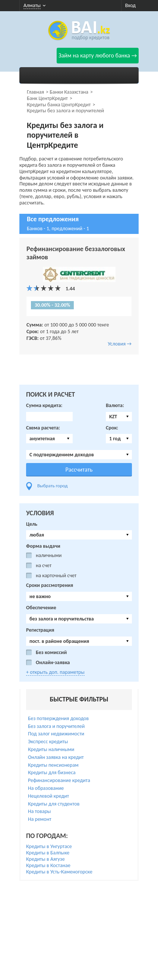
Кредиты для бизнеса (52, 772)
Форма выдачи (43, 546)
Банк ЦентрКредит (47, 98)
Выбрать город (52, 485)
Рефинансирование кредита (59, 780)
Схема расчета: (43, 428)
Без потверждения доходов (58, 718)
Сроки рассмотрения (49, 585)
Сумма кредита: (44, 406)
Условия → (120, 344)
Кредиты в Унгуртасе (49, 846)
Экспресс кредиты (48, 741)
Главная (35, 92)
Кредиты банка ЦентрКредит (59, 104)
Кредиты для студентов (53, 804)
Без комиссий (51, 653)
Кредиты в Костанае (48, 865)
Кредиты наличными (51, 749)
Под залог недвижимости (56, 734)
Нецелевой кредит (48, 796)
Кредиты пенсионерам (53, 765)
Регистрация (40, 630)
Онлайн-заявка (53, 663)
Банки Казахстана (69, 92)
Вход (130, 5)
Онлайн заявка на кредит (56, 757)
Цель (31, 524)
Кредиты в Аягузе (45, 859)
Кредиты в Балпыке (47, 853)
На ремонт (39, 819)
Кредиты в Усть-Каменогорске (59, 872)
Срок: (112, 428)
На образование (46, 788)
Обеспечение (41, 608)
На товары (39, 811)
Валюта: (115, 406)
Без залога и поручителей (56, 726)
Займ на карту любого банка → (98, 55)
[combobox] (119, 416)
